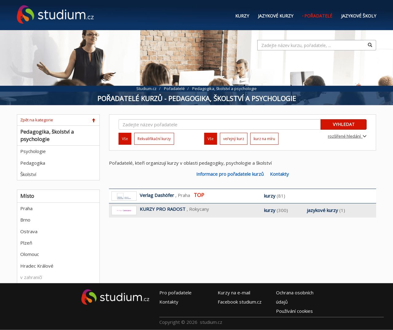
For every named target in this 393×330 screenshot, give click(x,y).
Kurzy (242, 16)
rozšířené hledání (347, 136)
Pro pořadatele (175, 292)
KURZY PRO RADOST (162, 209)
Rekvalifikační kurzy (154, 138)
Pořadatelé (318, 16)
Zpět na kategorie (36, 120)
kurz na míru (264, 138)
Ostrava (28, 231)
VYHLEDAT (344, 124)
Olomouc (29, 254)
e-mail (234, 292)
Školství (28, 174)
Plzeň (26, 243)
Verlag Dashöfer (157, 195)
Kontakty (279, 174)
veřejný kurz (233, 138)
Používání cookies (294, 311)
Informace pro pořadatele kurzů (230, 174)
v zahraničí (31, 277)
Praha (26, 208)
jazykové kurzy (322, 210)
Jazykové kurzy (275, 16)
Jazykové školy (358, 16)
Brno (25, 220)
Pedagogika (32, 163)
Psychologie (33, 151)
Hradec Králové (36, 266)
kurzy (269, 196)
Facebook (240, 302)
